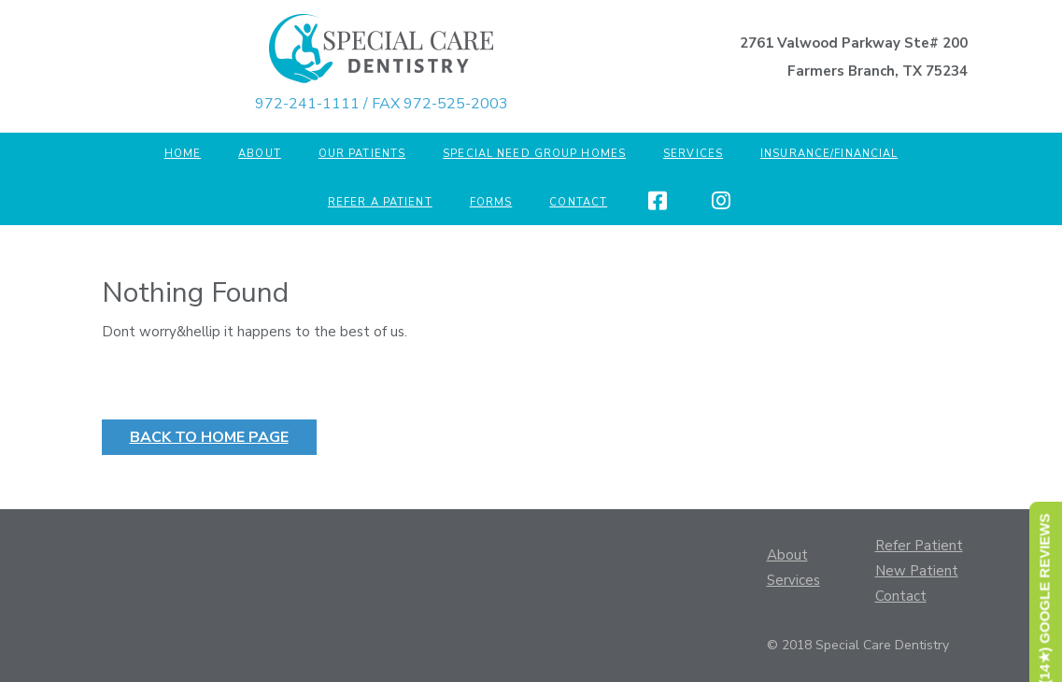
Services (693, 154)
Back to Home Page (223, 440)
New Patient (916, 570)
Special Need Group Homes (534, 154)
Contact (578, 202)
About (259, 154)
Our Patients (362, 154)
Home (182, 154)
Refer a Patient (380, 202)
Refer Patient (919, 545)
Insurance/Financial (829, 154)
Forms (491, 202)
